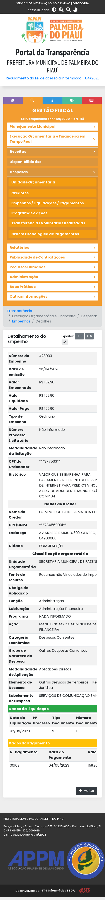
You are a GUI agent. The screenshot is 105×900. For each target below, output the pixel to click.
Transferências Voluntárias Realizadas (48, 223)
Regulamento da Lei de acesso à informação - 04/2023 (53, 78)
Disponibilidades (25, 161)
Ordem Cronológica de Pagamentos (45, 234)
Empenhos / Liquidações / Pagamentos (47, 203)
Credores (20, 193)
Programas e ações (29, 213)
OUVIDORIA (80, 3)
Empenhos (21, 321)
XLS (89, 336)
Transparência (19, 310)
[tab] (13, 100)
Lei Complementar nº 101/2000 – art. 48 (52, 119)
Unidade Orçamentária (33, 182)
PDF (79, 336)
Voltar (87, 790)
